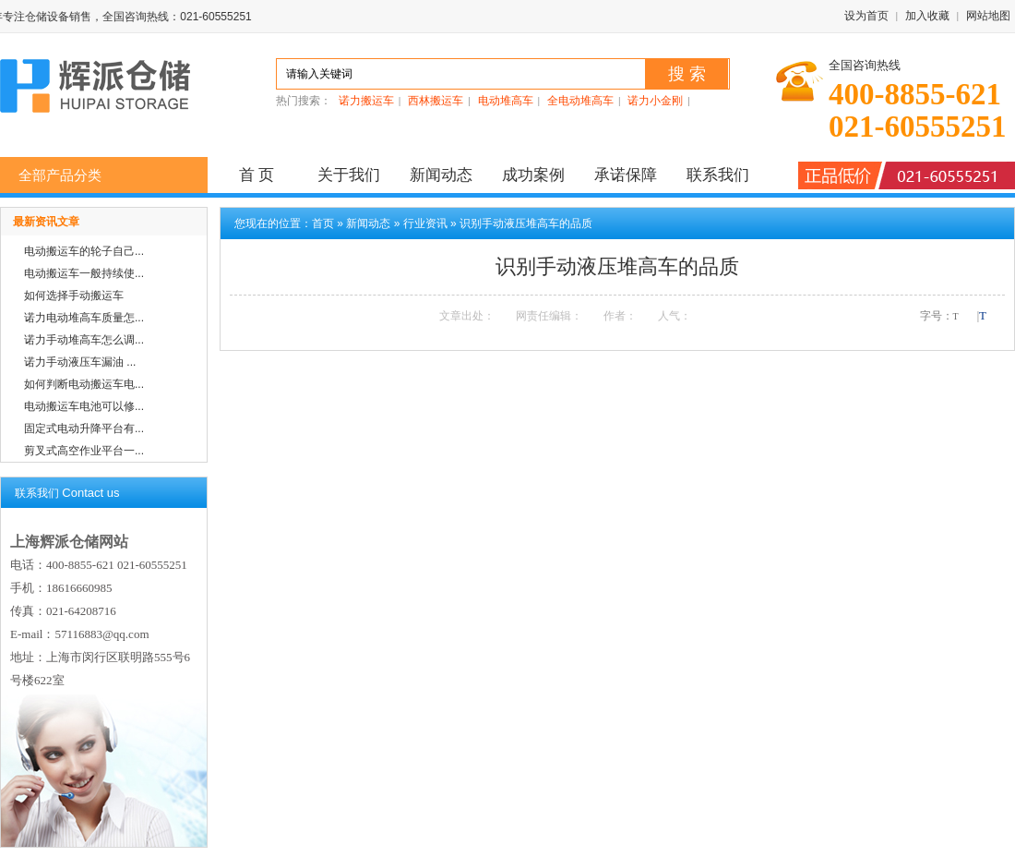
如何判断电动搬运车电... (84, 384)
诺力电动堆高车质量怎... (84, 317)
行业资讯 (425, 223)
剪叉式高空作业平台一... (84, 450)
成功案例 (533, 175)
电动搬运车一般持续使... (84, 273)
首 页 (257, 175)
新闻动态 (441, 175)
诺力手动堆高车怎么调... (84, 339)
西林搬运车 (435, 100)
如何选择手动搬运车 (74, 295)
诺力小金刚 (655, 100)
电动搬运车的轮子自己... (84, 251)
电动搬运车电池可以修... (84, 406)
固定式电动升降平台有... (84, 428)
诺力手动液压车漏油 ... (80, 362)
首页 (323, 223)
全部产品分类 (60, 175)
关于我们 (348, 175)
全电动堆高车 (580, 100)
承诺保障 (625, 175)
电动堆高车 (505, 100)
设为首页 (866, 15)
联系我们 (718, 175)
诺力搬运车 (366, 100)
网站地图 (988, 15)
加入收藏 (927, 15)
